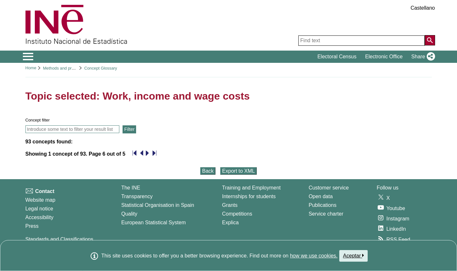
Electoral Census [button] (336, 56)
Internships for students (249, 196)
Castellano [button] (423, 8)
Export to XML (238, 171)
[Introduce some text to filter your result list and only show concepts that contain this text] (72, 129)
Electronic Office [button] (383, 56)
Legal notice (39, 208)
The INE (130, 187)
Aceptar (353, 255)
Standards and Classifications (59, 239)
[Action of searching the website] (430, 40)
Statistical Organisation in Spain (157, 205)
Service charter (326, 214)
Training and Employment (251, 187)
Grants (230, 205)
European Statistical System (153, 222)
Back (208, 171)
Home (30, 67)
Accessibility (39, 217)
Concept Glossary (100, 68)
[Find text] (361, 40)
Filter (129, 129)
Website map (40, 200)
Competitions (237, 214)
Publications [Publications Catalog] (322, 205)
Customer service (329, 187)
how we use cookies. (314, 255)
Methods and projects (62, 68)
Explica (230, 222)
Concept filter (37, 120)
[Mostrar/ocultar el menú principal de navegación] (28, 57)
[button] (422, 57)
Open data (321, 196)
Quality (129, 214)
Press (32, 226)
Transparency (137, 196)
